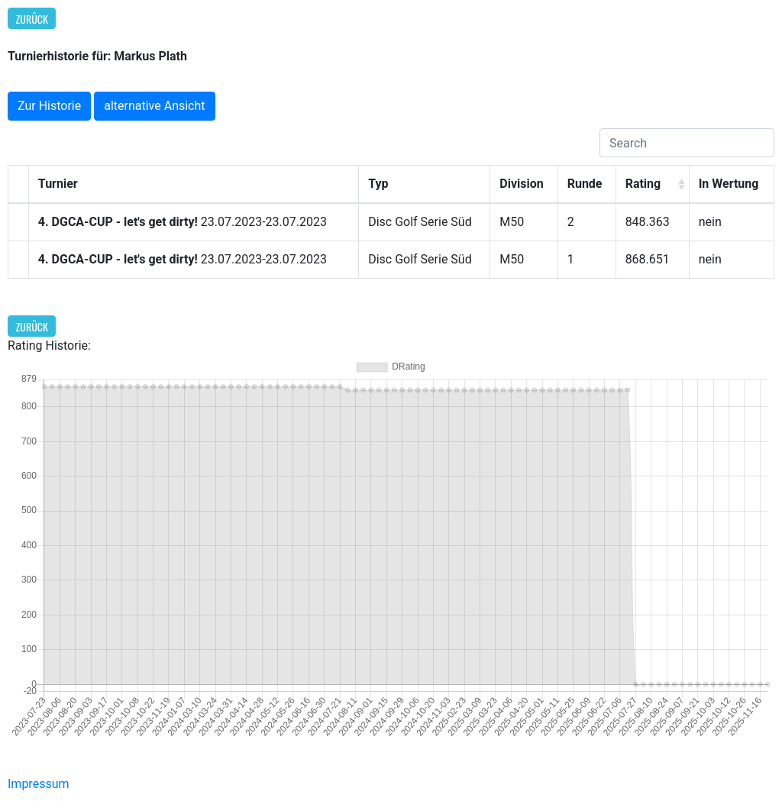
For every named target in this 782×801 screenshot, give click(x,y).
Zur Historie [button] (49, 106)
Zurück (32, 19)
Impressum (38, 784)
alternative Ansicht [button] (154, 106)
